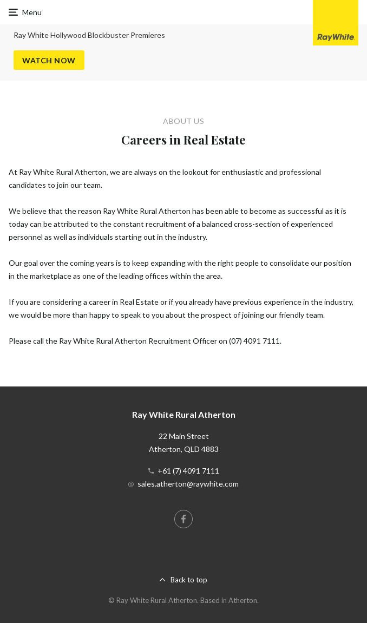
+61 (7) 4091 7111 (188, 470)
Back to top (189, 579)
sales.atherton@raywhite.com (188, 483)
